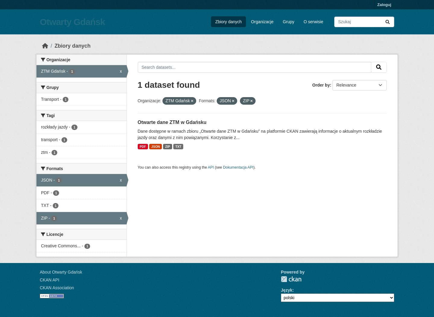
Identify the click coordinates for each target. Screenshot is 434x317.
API (211, 167)
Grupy (288, 21)
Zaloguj (384, 4)
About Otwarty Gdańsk (61, 272)
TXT (178, 146)
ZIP (167, 146)
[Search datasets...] (364, 22)
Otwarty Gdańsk (72, 22)
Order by (321, 85)
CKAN (291, 279)
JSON (155, 146)
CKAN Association (57, 287)
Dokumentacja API (238, 167)
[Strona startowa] (45, 46)
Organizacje (262, 21)
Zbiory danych (228, 21)
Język (286, 290)
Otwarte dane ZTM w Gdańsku (172, 122)
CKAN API (49, 279)
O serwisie (313, 21)
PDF (143, 146)
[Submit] (388, 22)
